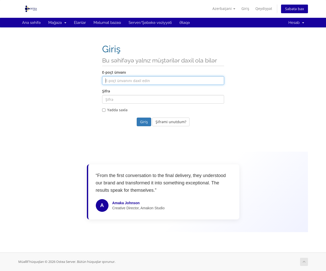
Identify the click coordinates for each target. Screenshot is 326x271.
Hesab (296, 22)
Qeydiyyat (263, 8)
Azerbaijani (223, 8)
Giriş (245, 8)
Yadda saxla (115, 109)
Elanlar (80, 22)
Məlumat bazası (107, 22)
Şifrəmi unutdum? (171, 121)
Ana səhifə (31, 22)
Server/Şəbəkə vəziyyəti (150, 22)
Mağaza (57, 22)
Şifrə (106, 91)
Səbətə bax (294, 8)
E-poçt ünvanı (114, 72)
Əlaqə (184, 22)
